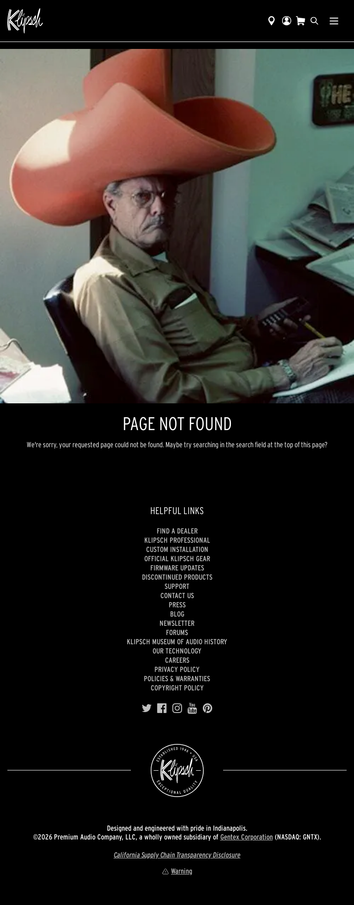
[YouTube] (192, 708)
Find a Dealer (177, 531)
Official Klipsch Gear (177, 558)
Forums (177, 632)
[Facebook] (162, 708)
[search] (314, 21)
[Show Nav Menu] (334, 21)
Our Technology (177, 651)
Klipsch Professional (177, 540)
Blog (177, 614)
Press (177, 604)
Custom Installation (177, 549)
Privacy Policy (177, 669)
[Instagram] (177, 708)
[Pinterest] (207, 708)
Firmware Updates (177, 567)
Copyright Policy (177, 687)
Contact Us (177, 595)
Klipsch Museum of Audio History (177, 641)
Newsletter (177, 623)
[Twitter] (147, 708)
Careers (177, 660)
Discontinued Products (177, 577)
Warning (177, 871)
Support (177, 586)
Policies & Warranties (177, 678)
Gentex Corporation (246, 837)
